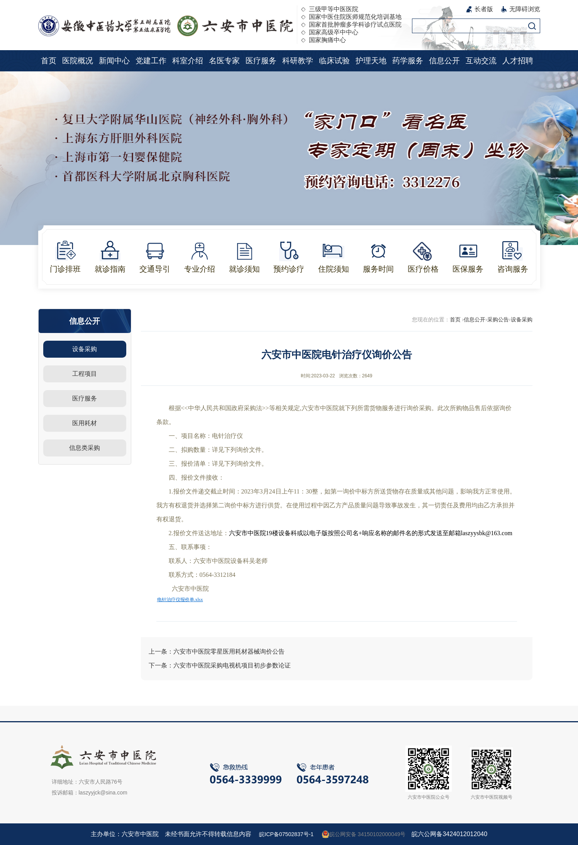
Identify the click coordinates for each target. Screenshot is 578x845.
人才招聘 (517, 60)
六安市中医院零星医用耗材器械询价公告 (229, 651)
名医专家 (224, 60)
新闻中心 (114, 60)
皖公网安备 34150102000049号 (367, 834)
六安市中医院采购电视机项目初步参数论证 (232, 665)
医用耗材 (84, 423)
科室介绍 (187, 60)
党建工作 (151, 60)
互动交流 (481, 60)
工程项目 (84, 373)
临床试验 (334, 60)
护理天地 (371, 60)
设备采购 (84, 349)
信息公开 (444, 60)
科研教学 (297, 60)
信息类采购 (84, 447)
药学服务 (407, 60)
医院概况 (77, 60)
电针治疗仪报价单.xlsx (180, 599)
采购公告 (498, 319)
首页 (48, 60)
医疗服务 (261, 60)
